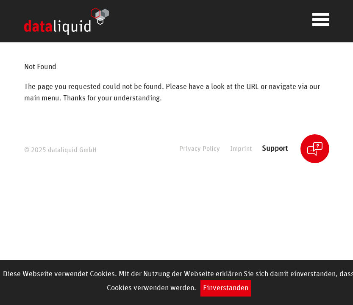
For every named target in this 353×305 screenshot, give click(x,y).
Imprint (241, 149)
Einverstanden (225, 288)
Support (275, 148)
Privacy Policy (199, 149)
